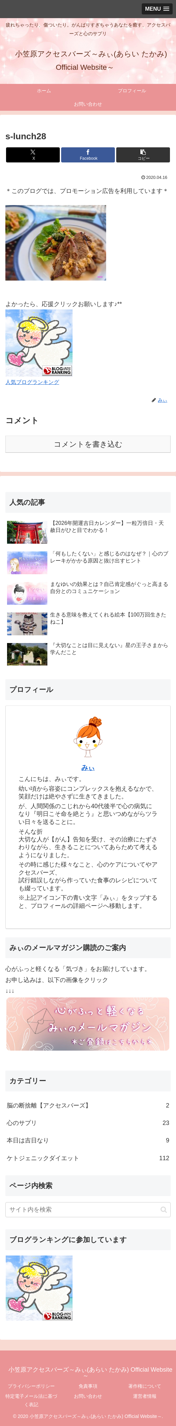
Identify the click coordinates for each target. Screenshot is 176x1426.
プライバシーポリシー (31, 1386)
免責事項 (88, 1386)
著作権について (144, 1386)
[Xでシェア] (33, 154)
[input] (88, 1209)
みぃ (88, 767)
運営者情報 (145, 1396)
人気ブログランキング (32, 382)
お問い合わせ (88, 1396)
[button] (143, 154)
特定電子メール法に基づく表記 (31, 1400)
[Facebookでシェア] (88, 154)
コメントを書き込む (88, 444)
